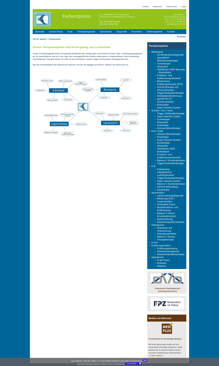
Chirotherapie (163, 63)
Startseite (39, 31)
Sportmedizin (157, 193)
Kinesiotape (163, 105)
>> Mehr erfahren (156, 356)
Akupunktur (162, 66)
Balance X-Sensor (166, 237)
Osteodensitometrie (166, 234)
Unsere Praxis (56, 31)
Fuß (153, 166)
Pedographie (163, 169)
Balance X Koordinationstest (171, 160)
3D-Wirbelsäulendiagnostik (170, 55)
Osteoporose (157, 225)
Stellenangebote (155, 31)
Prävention (136, 31)
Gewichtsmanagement (168, 251)
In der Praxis (163, 260)
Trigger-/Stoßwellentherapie (171, 113)
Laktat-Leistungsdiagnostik (170, 195)
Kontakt (171, 31)
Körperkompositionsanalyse (171, 222)
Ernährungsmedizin (161, 245)
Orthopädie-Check (166, 204)
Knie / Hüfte (157, 131)
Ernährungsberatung (167, 248)
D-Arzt (154, 242)
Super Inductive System (169, 107)
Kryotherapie (163, 119)
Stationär (161, 266)
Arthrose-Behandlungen (169, 128)
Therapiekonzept (165, 239)
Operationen (106, 31)
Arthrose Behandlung (167, 187)
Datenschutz (172, 6)
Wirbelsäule (157, 52)
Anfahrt (146, 6)
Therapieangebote (86, 31)
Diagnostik (121, 31)
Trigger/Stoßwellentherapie (170, 93)
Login (183, 6)
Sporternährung (164, 219)
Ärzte (69, 31)
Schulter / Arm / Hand (162, 110)
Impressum (157, 6)
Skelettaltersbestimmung (169, 96)
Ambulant (161, 263)
